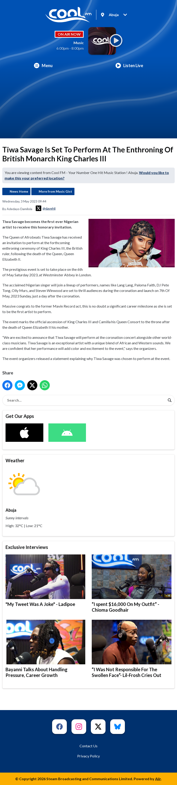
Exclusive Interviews (27, 547)
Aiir (158, 778)
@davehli (46, 208)
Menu (43, 65)
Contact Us (88, 746)
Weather (15, 460)
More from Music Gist (55, 191)
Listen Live (129, 65)
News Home (19, 191)
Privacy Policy (88, 756)
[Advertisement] (88, 106)
